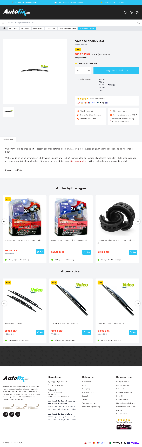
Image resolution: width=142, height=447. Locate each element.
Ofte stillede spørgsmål (126, 407)
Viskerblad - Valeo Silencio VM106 (64, 323)
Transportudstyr (89, 403)
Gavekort (120, 389)
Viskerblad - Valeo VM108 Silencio (111, 323)
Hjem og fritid (88, 392)
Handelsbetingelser (124, 392)
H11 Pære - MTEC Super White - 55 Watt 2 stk (69, 240)
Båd (84, 385)
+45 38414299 (57, 385)
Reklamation (121, 414)
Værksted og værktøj (91, 407)
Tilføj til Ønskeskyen (84, 79)
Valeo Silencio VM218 (13, 323)
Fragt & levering (123, 385)
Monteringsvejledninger (126, 403)
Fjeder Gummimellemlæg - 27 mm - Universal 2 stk (117, 241)
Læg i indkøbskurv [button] (116, 70)
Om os (119, 410)
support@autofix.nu (59, 382)
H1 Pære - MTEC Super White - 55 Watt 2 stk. (23, 240)
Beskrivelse (8, 139)
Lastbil (85, 396)
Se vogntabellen (78, 161)
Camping (86, 389)
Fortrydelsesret (122, 382)
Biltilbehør (86, 382)
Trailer (84, 399)
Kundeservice (122, 399)
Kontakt (119, 396)
